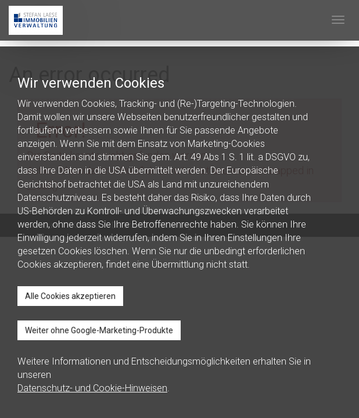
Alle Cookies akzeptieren (70, 296)
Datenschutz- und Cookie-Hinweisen (92, 388)
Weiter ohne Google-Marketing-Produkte (99, 330)
